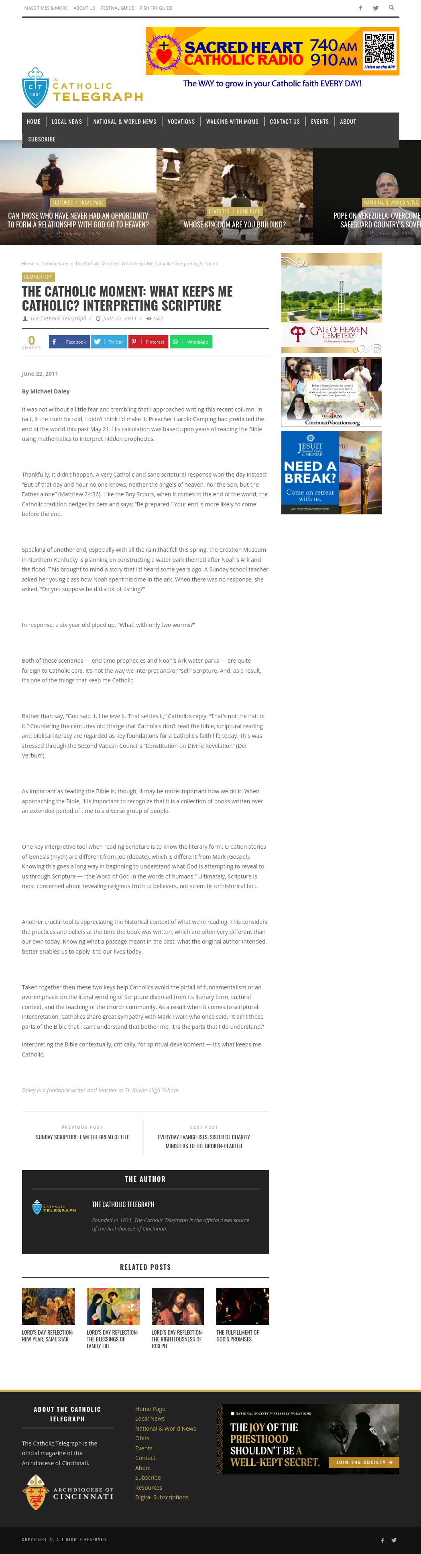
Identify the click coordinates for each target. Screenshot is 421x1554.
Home (28, 263)
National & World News (391, 202)
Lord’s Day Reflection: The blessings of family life (112, 1339)
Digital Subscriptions (162, 1497)
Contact (145, 1458)
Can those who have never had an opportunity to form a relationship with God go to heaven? (78, 219)
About (143, 1468)
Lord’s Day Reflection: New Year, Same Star (47, 1335)
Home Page (92, 202)
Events (144, 1448)
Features (63, 202)
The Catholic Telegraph (58, 318)
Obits (142, 1438)
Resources (148, 1487)
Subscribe (148, 1477)
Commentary (54, 263)
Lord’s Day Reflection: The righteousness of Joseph (177, 1339)
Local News (150, 1418)
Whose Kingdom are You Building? (235, 224)
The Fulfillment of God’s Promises (237, 1335)
